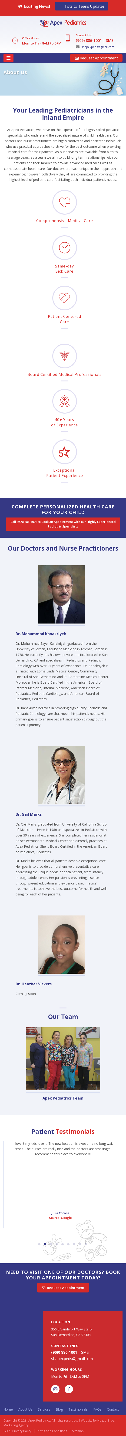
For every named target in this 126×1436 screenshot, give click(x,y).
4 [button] (57, 1244)
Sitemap (78, 1431)
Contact (113, 1409)
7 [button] (74, 1244)
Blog (59, 1409)
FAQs (97, 1409)
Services (44, 1409)
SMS (109, 40)
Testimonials (78, 1409)
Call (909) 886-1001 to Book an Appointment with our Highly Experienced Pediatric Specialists (63, 524)
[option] (63, 81)
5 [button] (62, 1244)
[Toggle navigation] (8, 58)
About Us (25, 1409)
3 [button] (51, 1244)
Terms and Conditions (51, 1431)
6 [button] (68, 1244)
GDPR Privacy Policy (17, 1431)
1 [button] (39, 1244)
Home (8, 1409)
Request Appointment (96, 58)
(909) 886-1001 (89, 40)
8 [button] (80, 1244)
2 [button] (45, 1244)
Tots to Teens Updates (84, 6)
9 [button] (86, 1244)
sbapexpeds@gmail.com (95, 47)
